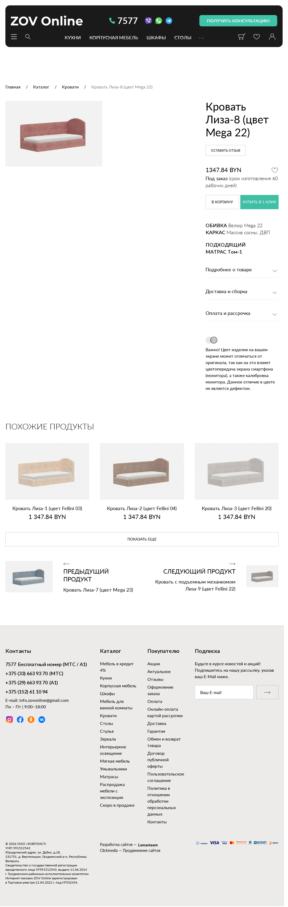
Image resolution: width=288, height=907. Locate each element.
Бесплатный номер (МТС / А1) (46, 664)
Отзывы (155, 679)
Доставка (156, 723)
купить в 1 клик (259, 202)
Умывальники (113, 768)
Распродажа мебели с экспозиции (112, 791)
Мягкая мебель (115, 760)
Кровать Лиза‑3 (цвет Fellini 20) (237, 508)
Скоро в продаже (117, 805)
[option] (94, 161)
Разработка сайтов (116, 844)
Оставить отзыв (225, 150)
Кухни (73, 37)
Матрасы (109, 776)
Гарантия (156, 731)
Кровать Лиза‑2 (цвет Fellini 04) (142, 508)
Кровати (108, 715)
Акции (153, 663)
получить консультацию (238, 20)
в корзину (222, 202)
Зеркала (108, 738)
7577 (123, 20)
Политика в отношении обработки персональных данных (161, 800)
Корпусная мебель (113, 37)
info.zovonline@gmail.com (44, 700)
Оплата (154, 701)
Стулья (107, 731)
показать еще (142, 539)
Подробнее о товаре (229, 270)
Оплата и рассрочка (228, 313)
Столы (182, 37)
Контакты (157, 821)
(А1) (31, 683)
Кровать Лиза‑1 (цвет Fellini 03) (47, 508)
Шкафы (156, 37)
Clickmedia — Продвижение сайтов (130, 850)
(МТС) (34, 674)
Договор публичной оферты (158, 760)
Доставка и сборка (226, 291)
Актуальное (159, 671)
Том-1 (235, 252)
